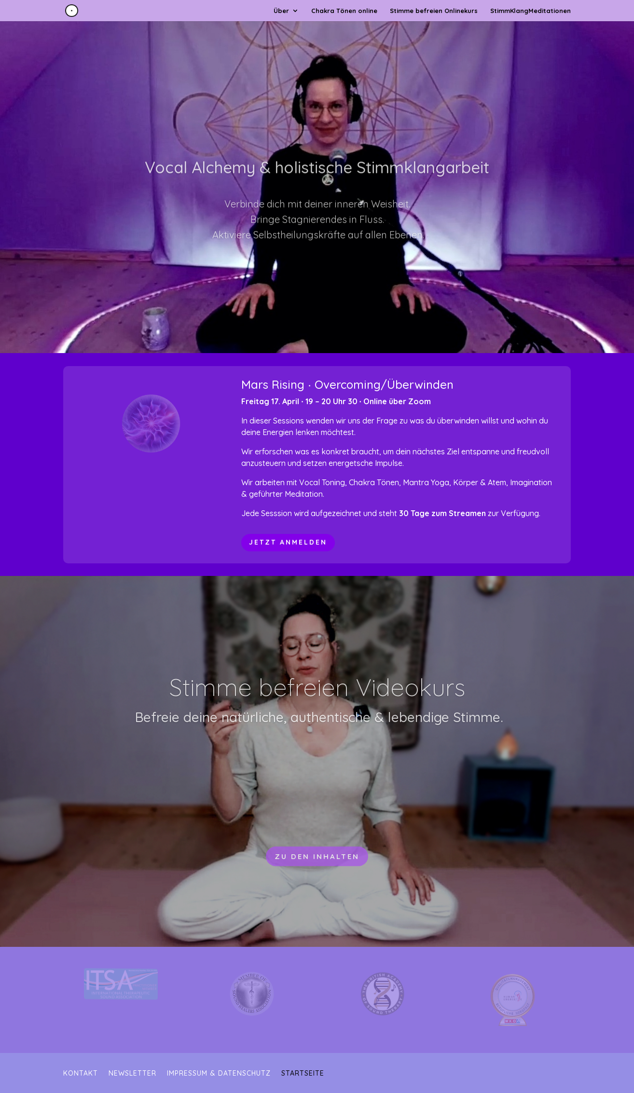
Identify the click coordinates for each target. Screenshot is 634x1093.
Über (281, 10)
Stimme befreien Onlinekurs (434, 10)
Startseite (302, 1074)
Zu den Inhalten (317, 877)
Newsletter (132, 1074)
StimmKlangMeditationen (530, 10)
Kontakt (80, 1074)
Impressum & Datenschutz (219, 1074)
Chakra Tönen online (344, 10)
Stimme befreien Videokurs (317, 708)
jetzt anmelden (288, 542)
